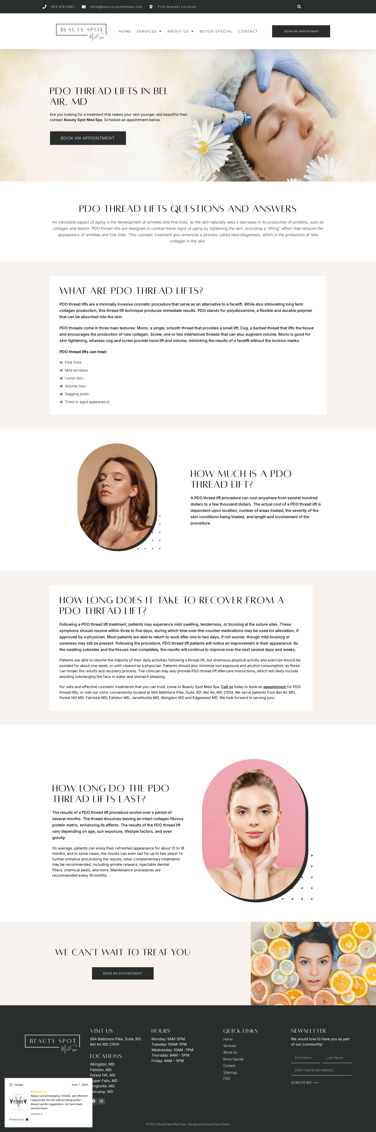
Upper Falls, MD (104, 1080)
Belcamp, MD (101, 1091)
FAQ (226, 1080)
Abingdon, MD (102, 1064)
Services (149, 31)
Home (125, 31)
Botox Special (216, 31)
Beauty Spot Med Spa (83, 119)
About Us (180, 31)
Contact (248, 31)
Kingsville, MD (102, 1085)
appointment (274, 686)
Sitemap (230, 1074)
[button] (299, 6)
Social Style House (217, 1124)
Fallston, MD (101, 1069)
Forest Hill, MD (103, 1075)
